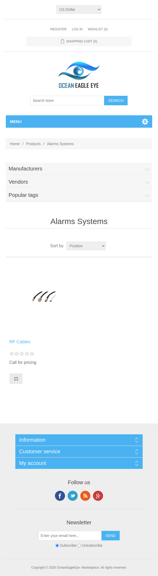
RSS (85, 496)
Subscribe (68, 545)
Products (33, 144)
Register (58, 29)
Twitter (73, 496)
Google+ (98, 496)
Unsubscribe (92, 545)
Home (15, 144)
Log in (77, 29)
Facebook (60, 496)
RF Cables (19, 341)
